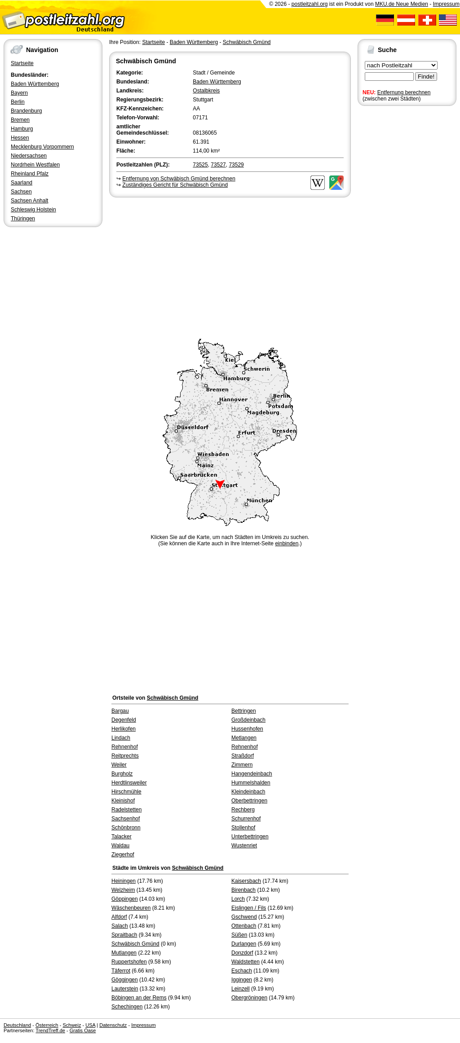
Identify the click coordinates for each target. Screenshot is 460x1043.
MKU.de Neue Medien (401, 4)
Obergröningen (249, 998)
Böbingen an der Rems (139, 998)
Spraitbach (124, 935)
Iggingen (241, 980)
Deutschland (17, 1025)
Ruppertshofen (129, 962)
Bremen (20, 120)
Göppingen (124, 899)
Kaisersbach (246, 881)
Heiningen (123, 881)
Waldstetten (245, 962)
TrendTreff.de (50, 1030)
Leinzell (240, 989)
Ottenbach (243, 926)
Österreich (46, 1025)
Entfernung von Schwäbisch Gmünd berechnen (178, 178)
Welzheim (123, 890)
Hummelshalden (250, 783)
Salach (119, 926)
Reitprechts (125, 756)
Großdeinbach (248, 720)
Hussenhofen (247, 729)
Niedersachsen (29, 156)
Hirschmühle (126, 792)
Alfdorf (119, 917)
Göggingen (124, 980)
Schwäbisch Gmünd (247, 42)
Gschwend (244, 917)
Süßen (239, 935)
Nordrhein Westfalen (35, 165)
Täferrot (120, 971)
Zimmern (241, 765)
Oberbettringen (249, 801)
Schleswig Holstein (33, 209)
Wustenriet (244, 845)
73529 (236, 165)
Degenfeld (123, 720)
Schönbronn (126, 827)
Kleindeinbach (248, 792)
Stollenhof (243, 827)
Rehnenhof (124, 747)
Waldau (120, 845)
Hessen (20, 138)
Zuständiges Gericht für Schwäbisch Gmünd (175, 185)
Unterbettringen (250, 836)
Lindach (120, 738)
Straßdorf (242, 756)
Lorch (238, 899)
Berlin (18, 102)
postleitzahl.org (310, 4)
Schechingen (126, 1007)
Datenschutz (113, 1025)
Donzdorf (242, 953)
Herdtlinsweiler (129, 783)
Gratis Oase (83, 1030)
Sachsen (21, 191)
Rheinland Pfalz (30, 174)
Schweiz (71, 1025)
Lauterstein (124, 989)
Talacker (121, 836)
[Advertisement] (230, 266)
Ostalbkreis (206, 91)
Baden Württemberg (35, 84)
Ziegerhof (122, 854)
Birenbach (243, 890)
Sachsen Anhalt (29, 200)
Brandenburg (26, 111)
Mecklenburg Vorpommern (42, 147)
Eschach (241, 971)
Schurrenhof (246, 818)
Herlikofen (123, 729)
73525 (200, 165)
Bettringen (243, 711)
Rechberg (243, 809)
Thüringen (23, 218)
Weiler (119, 765)
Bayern (19, 93)
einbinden (286, 543)
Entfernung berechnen (404, 92)
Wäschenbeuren (130, 908)
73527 (218, 165)
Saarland (21, 183)
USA (90, 1025)
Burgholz (122, 774)
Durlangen (243, 944)
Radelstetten (126, 809)
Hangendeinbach (251, 774)
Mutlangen (124, 953)
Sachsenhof (125, 818)
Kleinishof (123, 801)
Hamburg (22, 129)
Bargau (120, 711)
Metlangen (244, 738)
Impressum (446, 4)
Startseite (22, 63)
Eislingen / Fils (248, 908)
